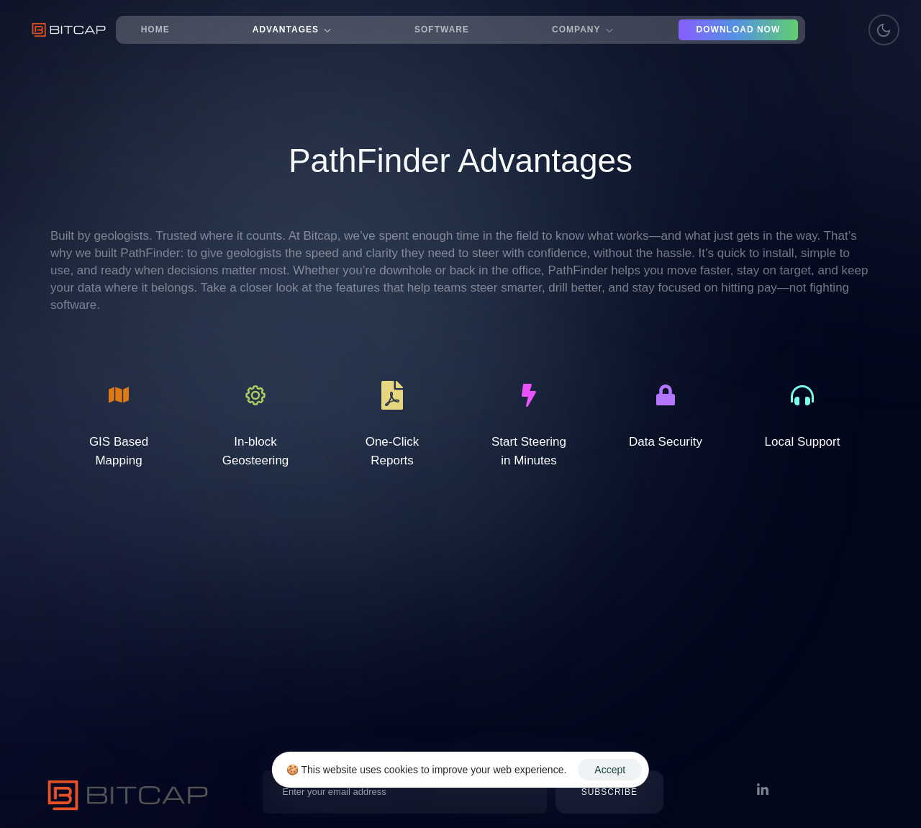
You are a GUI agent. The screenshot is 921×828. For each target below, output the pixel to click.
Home (155, 29)
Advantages (292, 29)
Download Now (739, 29)
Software (441, 29)
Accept (609, 769)
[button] (609, 792)
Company (582, 29)
